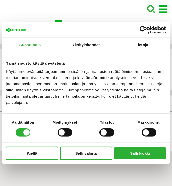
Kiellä (32, 153)
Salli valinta (86, 153)
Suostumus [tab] (30, 45)
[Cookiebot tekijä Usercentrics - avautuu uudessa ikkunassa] (143, 30)
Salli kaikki (140, 153)
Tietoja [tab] (142, 45)
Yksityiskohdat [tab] (86, 45)
